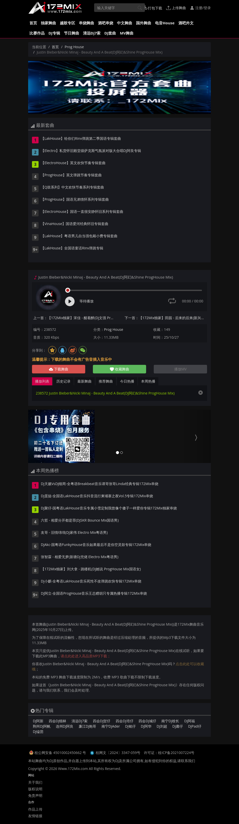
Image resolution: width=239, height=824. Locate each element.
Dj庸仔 (177, 726)
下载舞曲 (58, 369)
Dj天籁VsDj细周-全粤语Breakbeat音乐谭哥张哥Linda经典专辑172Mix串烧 (99, 484)
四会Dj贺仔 (102, 720)
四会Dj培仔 (124, 720)
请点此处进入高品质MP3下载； (86, 656)
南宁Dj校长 (170, 720)
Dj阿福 (189, 720)
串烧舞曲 (86, 22)
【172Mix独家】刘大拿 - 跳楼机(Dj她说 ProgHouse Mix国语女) (91, 569)
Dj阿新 (38, 720)
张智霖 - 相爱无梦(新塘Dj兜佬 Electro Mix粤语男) (79, 557)
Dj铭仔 (130, 726)
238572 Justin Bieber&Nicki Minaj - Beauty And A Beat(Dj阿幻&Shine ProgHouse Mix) (105, 393)
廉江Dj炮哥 (87, 726)
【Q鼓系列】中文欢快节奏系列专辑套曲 (72, 187)
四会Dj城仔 (147, 720)
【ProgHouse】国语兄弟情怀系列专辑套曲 (75, 200)
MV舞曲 (126, 33)
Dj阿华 (146, 726)
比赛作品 (37, 33)
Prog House (74, 46)
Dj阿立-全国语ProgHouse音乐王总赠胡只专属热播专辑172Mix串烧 (94, 594)
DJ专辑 (54, 33)
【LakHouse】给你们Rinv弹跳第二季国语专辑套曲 (81, 139)
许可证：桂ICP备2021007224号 (169, 752)
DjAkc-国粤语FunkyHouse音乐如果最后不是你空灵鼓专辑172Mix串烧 (96, 545)
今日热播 (127, 381)
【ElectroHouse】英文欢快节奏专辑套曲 (73, 163)
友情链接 (35, 815)
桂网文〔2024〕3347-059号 (118, 752)
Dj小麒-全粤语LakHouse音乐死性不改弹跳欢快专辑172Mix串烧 (91, 581)
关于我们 (35, 782)
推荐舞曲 (106, 381)
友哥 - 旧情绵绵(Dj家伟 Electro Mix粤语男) (74, 533)
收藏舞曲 (119, 369)
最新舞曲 (84, 381)
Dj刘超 (162, 726)
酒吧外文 (186, 22)
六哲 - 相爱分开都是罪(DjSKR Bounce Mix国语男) (80, 521)
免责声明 (35, 795)
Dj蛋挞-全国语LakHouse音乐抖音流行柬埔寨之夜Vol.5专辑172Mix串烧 (97, 496)
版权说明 (35, 788)
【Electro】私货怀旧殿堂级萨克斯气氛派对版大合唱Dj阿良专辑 (91, 151)
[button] (42, 436)
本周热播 (148, 381)
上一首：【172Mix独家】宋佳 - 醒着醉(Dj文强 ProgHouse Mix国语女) (74, 317)
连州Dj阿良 (65, 726)
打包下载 (152, 7)
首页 (33, 22)
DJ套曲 (110, 33)
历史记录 (63, 381)
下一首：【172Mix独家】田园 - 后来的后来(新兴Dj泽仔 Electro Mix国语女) (166, 317)
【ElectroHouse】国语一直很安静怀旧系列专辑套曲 (82, 212)
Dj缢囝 (38, 731)
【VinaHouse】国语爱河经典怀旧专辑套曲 (74, 224)
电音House (165, 22)
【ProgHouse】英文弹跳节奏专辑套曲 (71, 175)
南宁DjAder (110, 726)
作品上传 (35, 809)
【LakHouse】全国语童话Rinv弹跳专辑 (72, 248)
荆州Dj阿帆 (41, 726)
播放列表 (42, 381)
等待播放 (86, 301)
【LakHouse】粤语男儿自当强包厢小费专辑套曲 (79, 236)
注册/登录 (200, 7)
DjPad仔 (194, 726)
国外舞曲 (143, 22)
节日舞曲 (71, 33)
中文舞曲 (124, 22)
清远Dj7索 (91, 33)
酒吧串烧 (105, 22)
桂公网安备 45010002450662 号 (61, 752)
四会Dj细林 (57, 720)
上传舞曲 (176, 7)
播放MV (180, 369)
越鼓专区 (67, 22)
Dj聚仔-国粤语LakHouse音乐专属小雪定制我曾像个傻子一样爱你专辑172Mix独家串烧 (109, 508)
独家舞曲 (48, 22)
